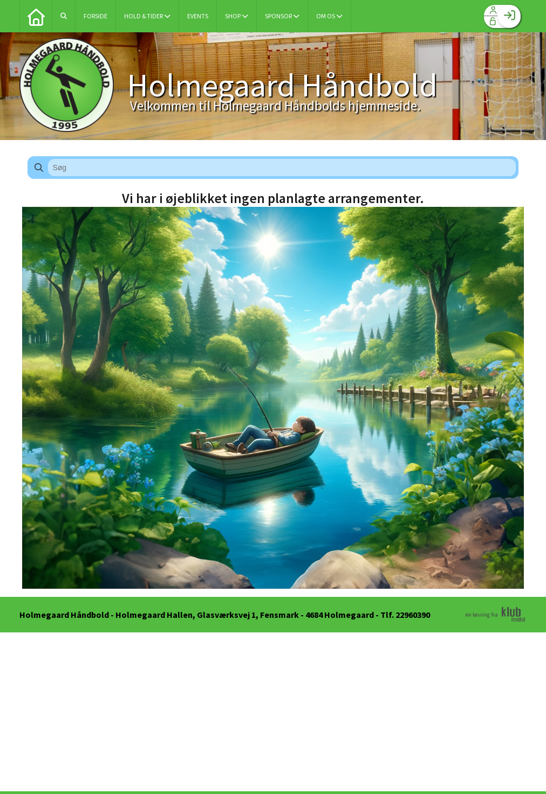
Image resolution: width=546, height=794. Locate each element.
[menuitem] (35, 16)
